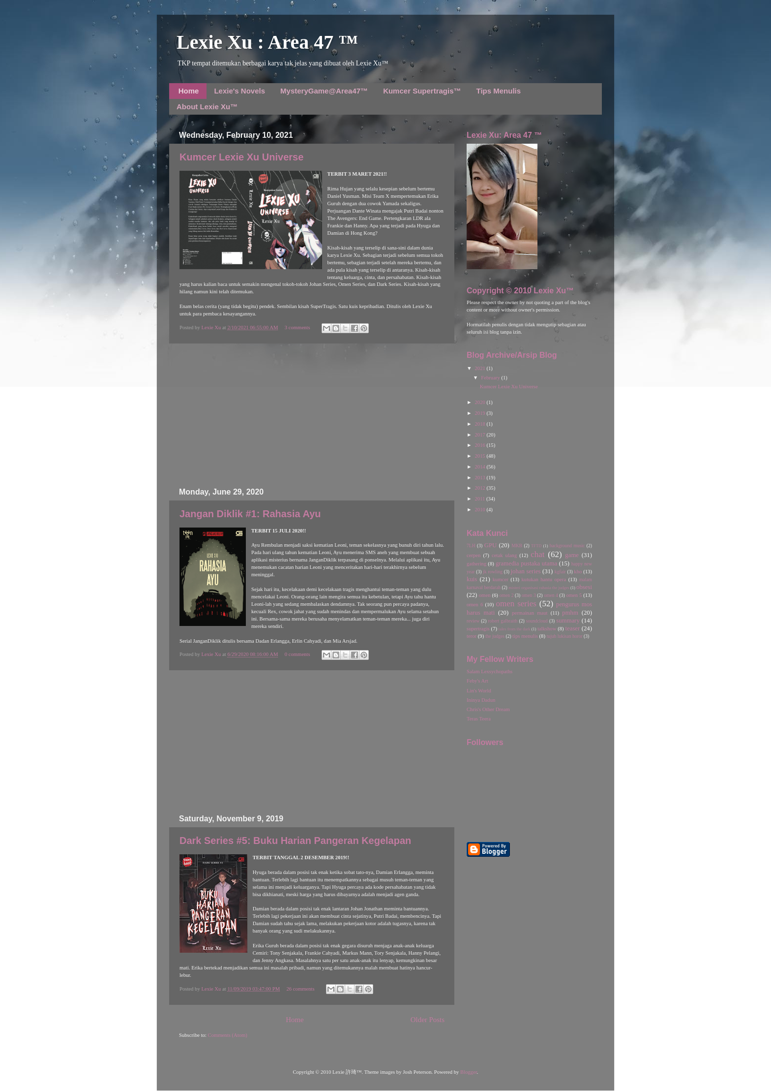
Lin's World (479, 690)
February (491, 377)
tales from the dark (515, 628)
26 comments (301, 989)
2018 (480, 424)
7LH (471, 545)
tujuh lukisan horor (565, 636)
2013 (480, 477)
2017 (480, 434)
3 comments (297, 327)
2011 (480, 498)
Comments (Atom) (227, 1035)
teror (471, 636)
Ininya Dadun (481, 700)
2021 (480, 368)
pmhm (570, 612)
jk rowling (493, 571)
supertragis (478, 628)
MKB (516, 545)
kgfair (560, 571)
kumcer (500, 579)
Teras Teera (479, 718)
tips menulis (525, 636)
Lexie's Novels (239, 91)
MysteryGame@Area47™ (324, 91)
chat (537, 554)
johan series (526, 571)
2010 (480, 509)
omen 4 (551, 595)
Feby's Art (477, 681)
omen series (516, 603)
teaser (572, 628)
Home (188, 91)
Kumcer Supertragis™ (422, 91)
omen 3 (529, 595)
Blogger (468, 1072)
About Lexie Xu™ (207, 106)
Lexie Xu (211, 327)
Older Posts (428, 1020)
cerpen (473, 555)
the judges (494, 636)
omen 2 (507, 595)
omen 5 (574, 595)
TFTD (536, 545)
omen (485, 595)
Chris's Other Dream (488, 709)
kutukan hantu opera (543, 579)
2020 (480, 402)
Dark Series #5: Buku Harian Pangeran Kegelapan (295, 840)
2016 (480, 445)
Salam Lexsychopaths (489, 671)
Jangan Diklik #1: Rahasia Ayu (250, 513)
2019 (480, 413)
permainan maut (529, 613)
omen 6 (475, 604)
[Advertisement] (312, 415)
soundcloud (537, 620)
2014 (480, 466)
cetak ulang (504, 555)
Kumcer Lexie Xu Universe (241, 157)
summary (568, 620)
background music (567, 545)
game (572, 555)
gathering (476, 563)
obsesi (584, 587)
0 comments (297, 654)
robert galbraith (502, 620)
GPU (490, 545)
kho (578, 571)
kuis (472, 579)
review (473, 620)
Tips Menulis (498, 91)
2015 (480, 456)
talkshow (546, 628)
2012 (480, 488)
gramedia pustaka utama (526, 563)
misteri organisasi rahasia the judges (538, 587)
